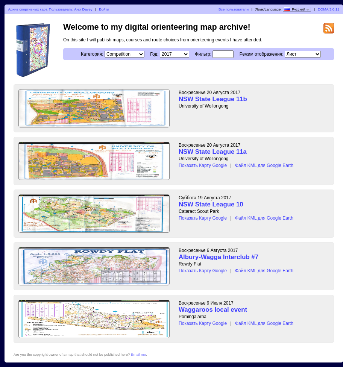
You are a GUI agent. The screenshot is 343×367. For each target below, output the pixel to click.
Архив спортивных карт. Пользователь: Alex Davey (50, 9)
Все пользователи (234, 9)
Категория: (92, 54)
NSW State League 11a (213, 151)
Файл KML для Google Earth (264, 165)
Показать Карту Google (203, 165)
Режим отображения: (262, 54)
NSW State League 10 (211, 204)
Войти (104, 9)
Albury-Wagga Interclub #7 (218, 257)
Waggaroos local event (213, 309)
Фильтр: (203, 54)
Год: (154, 54)
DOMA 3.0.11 (329, 9)
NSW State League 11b (213, 99)
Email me (138, 354)
